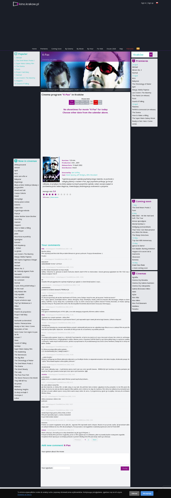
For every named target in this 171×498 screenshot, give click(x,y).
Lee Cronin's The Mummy (141, 93)
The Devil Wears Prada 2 (141, 207)
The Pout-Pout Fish (21, 375)
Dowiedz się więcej (25, 494)
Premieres (44, 49)
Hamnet (17, 222)
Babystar (135, 81)
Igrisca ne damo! (138, 246)
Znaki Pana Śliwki (138, 265)
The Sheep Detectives (140, 235)
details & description (67, 90)
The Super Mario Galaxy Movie (143, 118)
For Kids (100, 49)
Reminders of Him (21, 329)
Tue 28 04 (72, 102)
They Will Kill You (20, 381)
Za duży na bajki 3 (21, 392)
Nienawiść (18, 274)
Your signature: (47, 468)
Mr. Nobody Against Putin (24, 271)
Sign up (150, 3)
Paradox (135, 309)
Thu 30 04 (82, 102)
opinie (83, 90)
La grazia (17, 251)
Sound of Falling (138, 101)
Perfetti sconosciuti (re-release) (144, 109)
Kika (43, 315)
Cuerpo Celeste (20, 193)
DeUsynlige (18, 199)
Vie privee (18, 384)
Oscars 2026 (111, 49)
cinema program (52, 90)
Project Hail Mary (22, 72)
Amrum (17, 167)
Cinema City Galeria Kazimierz (143, 283)
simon (44, 430)
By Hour (90, 49)
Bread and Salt (19, 190)
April (133, 87)
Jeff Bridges (81, 175)
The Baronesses (20, 355)
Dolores (17, 205)
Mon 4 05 (99, 102)
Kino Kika (135, 297)
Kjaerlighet (18, 239)
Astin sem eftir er (20, 176)
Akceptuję (147, 493)
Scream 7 (17, 337)
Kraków (138, 55)
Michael (135, 67)
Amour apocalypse (139, 221)
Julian (16, 234)
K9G (43, 249)
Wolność (17, 387)
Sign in (143, 3)
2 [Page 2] (88, 439)
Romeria (135, 260)
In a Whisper (19, 231)
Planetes (135, 107)
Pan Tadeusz (19, 297)
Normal (135, 73)
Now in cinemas (27, 161)
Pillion (16, 306)
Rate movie (54, 197)
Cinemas (141, 273)
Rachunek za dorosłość (23, 320)
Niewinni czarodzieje (22, 277)
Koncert (17, 242)
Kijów (134, 294)
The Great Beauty (21, 369)
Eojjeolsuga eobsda (21, 210)
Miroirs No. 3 (137, 70)
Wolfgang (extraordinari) (141, 227)
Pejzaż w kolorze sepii (22, 300)
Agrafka (135, 277)
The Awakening (20, 352)
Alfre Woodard (91, 175)
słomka (44, 374)
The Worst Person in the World (25, 378)
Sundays (17, 346)
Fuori (134, 210)
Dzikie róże (18, 208)
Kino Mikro (136, 300)
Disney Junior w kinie (21, 202)
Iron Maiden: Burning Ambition (143, 249)
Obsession (136, 257)
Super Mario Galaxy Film (25, 63)
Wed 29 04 (77, 102)
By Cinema (69, 49)
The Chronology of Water (141, 84)
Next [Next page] (94, 439)
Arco (134, 78)
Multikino (135, 306)
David (16, 196)
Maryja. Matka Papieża (140, 90)
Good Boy (18, 219)
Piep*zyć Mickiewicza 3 (22, 303)
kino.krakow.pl (29, 4)
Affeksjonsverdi (20, 165)
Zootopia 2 (18, 395)
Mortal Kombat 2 (138, 224)
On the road (18, 289)
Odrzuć (134, 493)
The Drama (136, 112)
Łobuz (16, 398)
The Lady (17, 372)
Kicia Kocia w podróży (22, 237)
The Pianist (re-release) (140, 95)
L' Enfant (17, 248)
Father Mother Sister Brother (25, 216)
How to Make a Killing (140, 115)
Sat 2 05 (91, 102)
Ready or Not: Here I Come (142, 121)
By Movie (80, 49)
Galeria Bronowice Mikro (141, 289)
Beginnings (18, 182)
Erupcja (17, 213)
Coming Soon (56, 49)
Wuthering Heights (21, 389)
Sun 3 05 (95, 102)
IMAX (134, 292)
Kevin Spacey (71, 175)
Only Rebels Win (20, 292)
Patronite (130, 49)
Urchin (134, 124)
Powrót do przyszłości (22, 312)
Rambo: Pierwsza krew (22, 323)
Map (121, 49)
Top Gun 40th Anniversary (142, 240)
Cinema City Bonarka (140, 280)
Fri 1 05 (87, 102)
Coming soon (143, 201)
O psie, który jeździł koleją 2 (24, 286)
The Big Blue (19, 358)
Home (34, 49)
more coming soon (141, 268)
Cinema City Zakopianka (141, 286)
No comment (19, 280)
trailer (77, 90)
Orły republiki (19, 294)
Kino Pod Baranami (139, 303)
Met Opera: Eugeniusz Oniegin (25, 260)
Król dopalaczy (19, 245)
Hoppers (19, 81)
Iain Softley (53, 60)
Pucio (134, 98)
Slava (16, 340)
